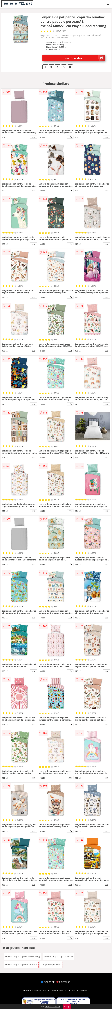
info (33, 137)
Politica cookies (80, 990)
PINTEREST (63, 982)
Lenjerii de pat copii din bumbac (21, 964)
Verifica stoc (84, 58)
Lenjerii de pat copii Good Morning (22, 956)
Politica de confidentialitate (57, 990)
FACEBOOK (48, 982)
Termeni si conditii (32, 990)
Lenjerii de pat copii (51, 964)
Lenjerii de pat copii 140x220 (58, 956)
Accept (67, 1006)
